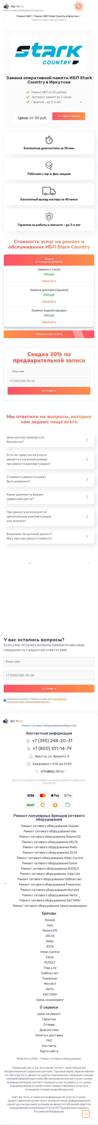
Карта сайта (49, 1051)
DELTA (50, 936)
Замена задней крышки (49, 310)
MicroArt (50, 984)
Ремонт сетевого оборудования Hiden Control (50, 858)
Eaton (50, 957)
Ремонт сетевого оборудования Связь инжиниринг (50, 906)
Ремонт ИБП (24, 16)
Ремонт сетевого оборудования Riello (50, 847)
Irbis (50, 925)
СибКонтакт (50, 973)
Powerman (50, 979)
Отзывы (49, 1025)
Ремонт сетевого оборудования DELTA (50, 842)
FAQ (49, 1041)
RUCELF (50, 963)
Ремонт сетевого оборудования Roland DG (50, 837)
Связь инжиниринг (50, 1000)
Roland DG (50, 931)
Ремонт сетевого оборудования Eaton (49, 863)
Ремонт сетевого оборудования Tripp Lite (50, 874)
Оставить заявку (69, 116)
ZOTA (50, 947)
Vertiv (50, 989)
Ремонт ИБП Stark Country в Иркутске (56, 16)
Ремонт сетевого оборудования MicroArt (50, 890)
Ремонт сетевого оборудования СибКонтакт (50, 879)
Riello (50, 941)
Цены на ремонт (49, 1014)
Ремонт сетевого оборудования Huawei (50, 826)
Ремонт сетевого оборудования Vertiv (49, 895)
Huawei (50, 920)
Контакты (49, 1046)
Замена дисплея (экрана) (49, 290)
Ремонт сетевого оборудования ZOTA (50, 853)
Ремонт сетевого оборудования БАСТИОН (50, 901)
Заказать (49, 281)
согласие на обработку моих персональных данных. (36, 700)
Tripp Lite (49, 968)
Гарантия (49, 1019)
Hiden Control (50, 952)
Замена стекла (49, 269)
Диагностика (49, 1030)
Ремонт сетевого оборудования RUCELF (50, 869)
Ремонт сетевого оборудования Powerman (50, 885)
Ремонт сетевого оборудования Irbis (50, 831)
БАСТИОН (50, 995)
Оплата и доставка (49, 1035)
